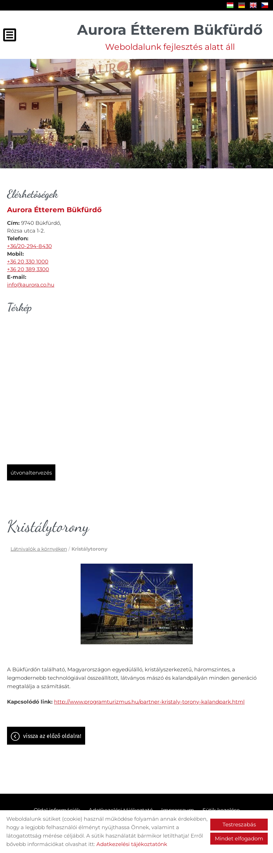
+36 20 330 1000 (27, 261)
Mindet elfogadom (239, 838)
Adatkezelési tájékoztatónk (131, 844)
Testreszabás (239, 824)
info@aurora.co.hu (30, 284)
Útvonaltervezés (31, 472)
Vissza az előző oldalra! (52, 736)
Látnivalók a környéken (39, 549)
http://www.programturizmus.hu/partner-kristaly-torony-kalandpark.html (149, 701)
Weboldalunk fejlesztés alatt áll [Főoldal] (169, 36)
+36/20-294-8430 (29, 246)
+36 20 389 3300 (28, 269)
